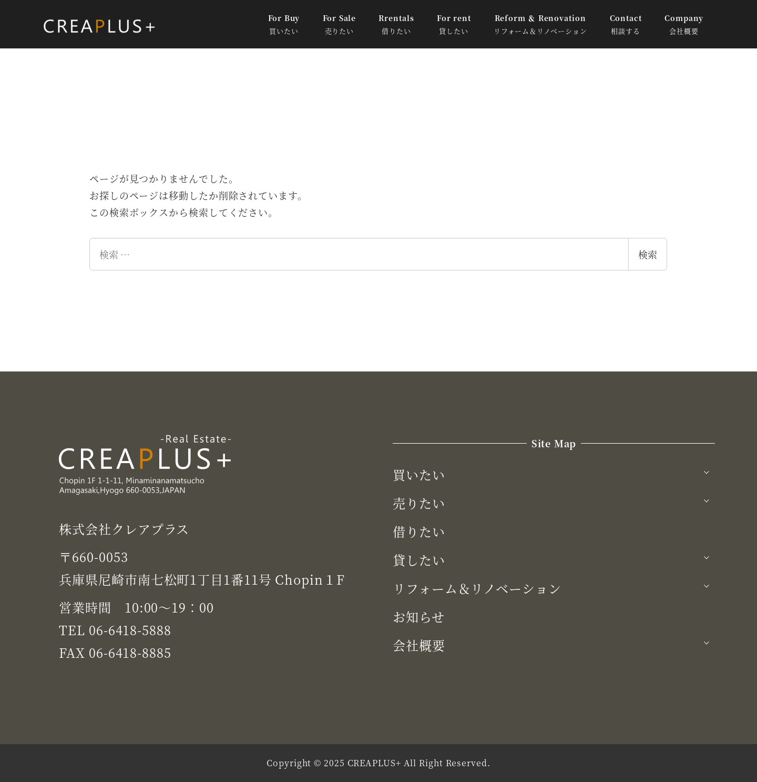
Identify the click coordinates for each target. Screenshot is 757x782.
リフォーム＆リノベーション (477, 588)
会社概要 (419, 645)
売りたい (419, 503)
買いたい (419, 474)
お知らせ (419, 616)
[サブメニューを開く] (706, 471)
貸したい (419, 559)
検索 (647, 254)
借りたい (419, 531)
